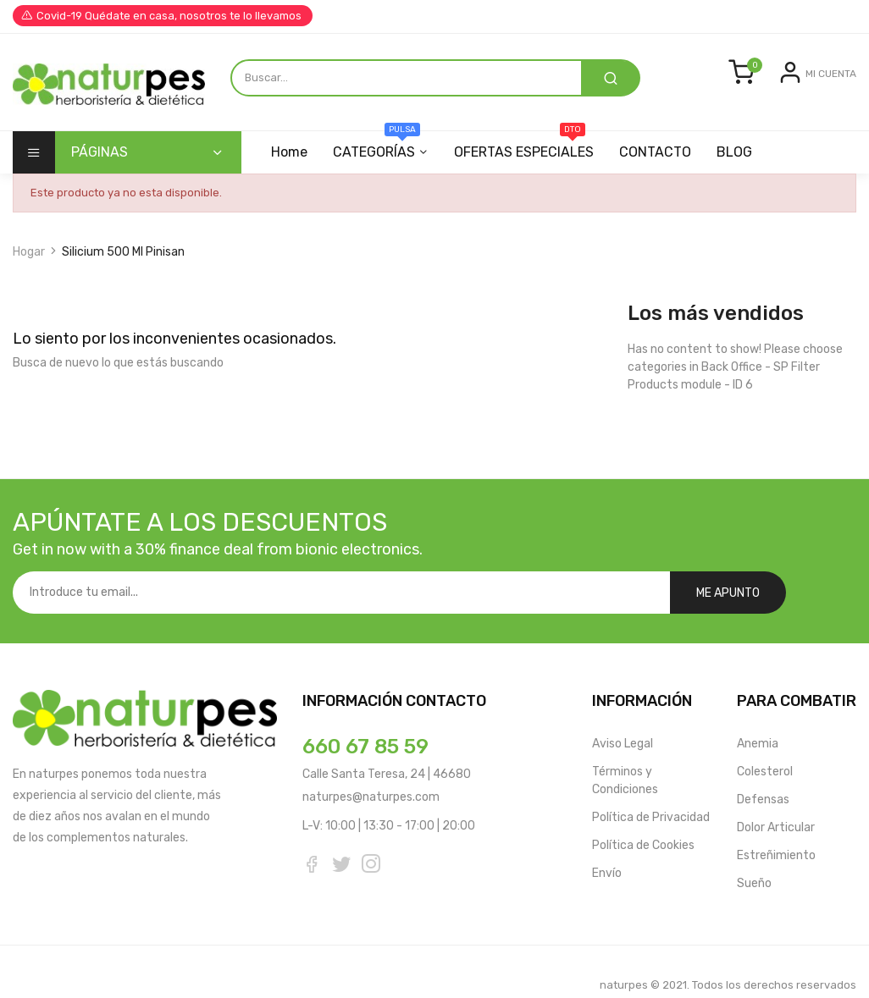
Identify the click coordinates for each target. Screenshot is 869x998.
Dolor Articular (776, 800)
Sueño (754, 856)
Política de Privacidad (651, 790)
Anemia (757, 716)
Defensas (763, 772)
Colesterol (765, 744)
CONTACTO (663, 167)
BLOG (744, 167)
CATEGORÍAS (379, 160)
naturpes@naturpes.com (371, 770)
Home (289, 167)
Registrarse (824, 111)
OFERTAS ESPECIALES (529, 160)
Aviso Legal (622, 716)
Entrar (765, 111)
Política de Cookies (643, 818)
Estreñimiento (776, 828)
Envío (607, 846)
